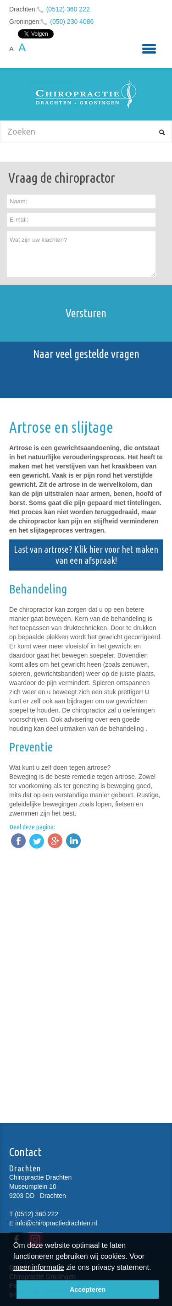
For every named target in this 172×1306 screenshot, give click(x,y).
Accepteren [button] (87, 1289)
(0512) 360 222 (68, 9)
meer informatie (38, 1267)
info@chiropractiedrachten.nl (56, 1223)
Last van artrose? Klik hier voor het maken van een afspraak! (86, 555)
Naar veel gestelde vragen (86, 354)
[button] (154, 1268)
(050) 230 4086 (72, 21)
